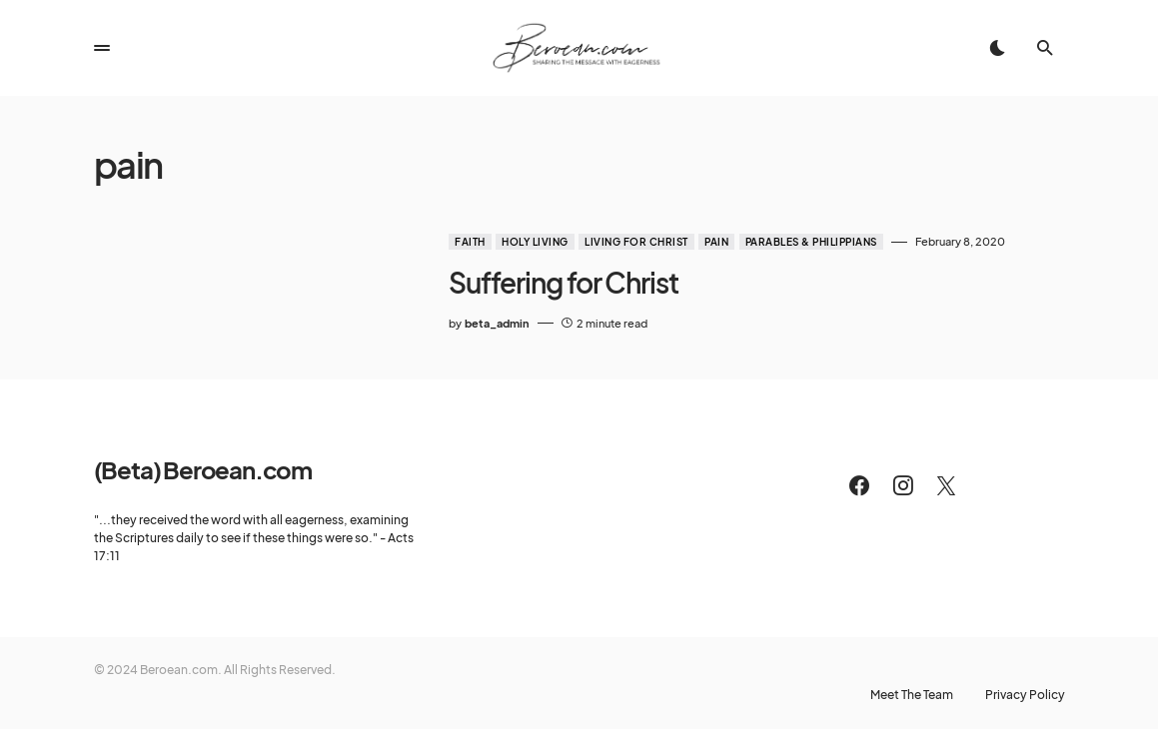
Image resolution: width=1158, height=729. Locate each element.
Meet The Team (911, 695)
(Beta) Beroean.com (203, 469)
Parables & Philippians (811, 242)
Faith (470, 242)
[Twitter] (946, 485)
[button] (102, 48)
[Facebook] (859, 485)
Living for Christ (636, 242)
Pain (716, 242)
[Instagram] (903, 485)
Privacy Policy (1025, 695)
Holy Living (535, 242)
